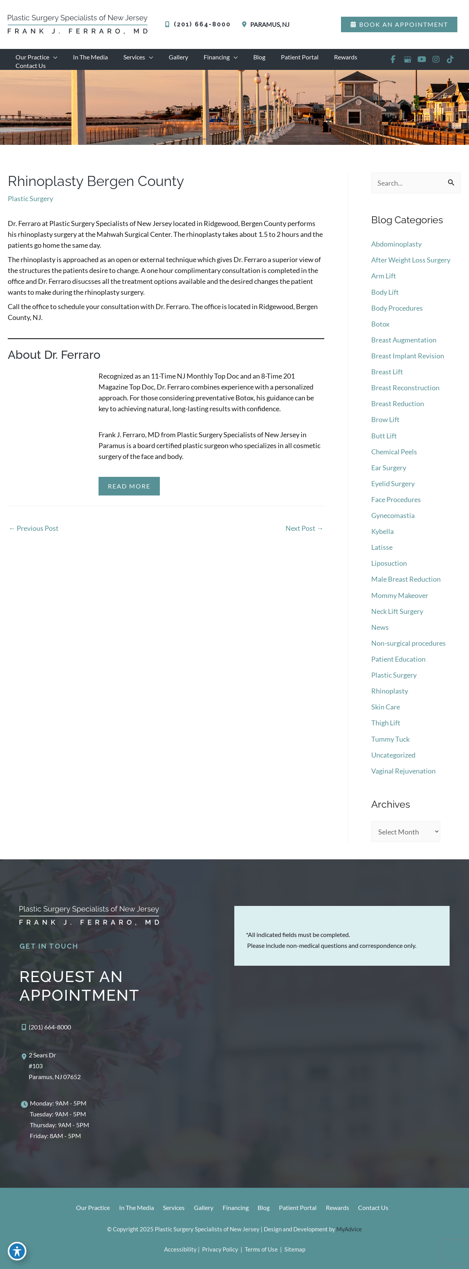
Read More (129, 494)
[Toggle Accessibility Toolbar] (17, 1252)
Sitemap (294, 1249)
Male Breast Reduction (406, 583)
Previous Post (34, 536)
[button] (399, 24)
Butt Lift (384, 441)
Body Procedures (397, 315)
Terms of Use (261, 1249)
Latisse (382, 551)
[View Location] (264, 25)
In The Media (129, 1208)
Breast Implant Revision (407, 362)
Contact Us (378, 1208)
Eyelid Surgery (393, 488)
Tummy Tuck (390, 740)
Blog (264, 1208)
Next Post (305, 536)
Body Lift (385, 300)
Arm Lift (383, 284)
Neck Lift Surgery (397, 614)
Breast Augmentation (403, 346)
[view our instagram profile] (436, 63)
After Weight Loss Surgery (410, 268)
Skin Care (385, 708)
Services (169, 1208)
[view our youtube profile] (421, 63)
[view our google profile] (407, 63)
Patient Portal (299, 1208)
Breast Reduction (397, 409)
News (380, 630)
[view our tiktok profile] (450, 63)
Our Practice (85, 1208)
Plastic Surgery (30, 206)
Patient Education (398, 661)
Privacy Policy (220, 1249)
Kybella (382, 535)
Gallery (200, 1208)
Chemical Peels (394, 457)
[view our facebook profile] (393, 63)
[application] (52, 57)
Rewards (341, 1208)
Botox (380, 331)
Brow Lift (385, 425)
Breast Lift (387, 378)
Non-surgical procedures (408, 645)
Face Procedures (396, 504)
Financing (234, 1208)
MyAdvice (349, 1229)
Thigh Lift (385, 724)
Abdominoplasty (396, 252)
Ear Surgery (388, 472)
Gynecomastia (393, 520)
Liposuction (389, 567)
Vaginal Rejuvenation (403, 771)
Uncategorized (393, 755)
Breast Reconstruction (405, 394)
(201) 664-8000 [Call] (202, 24)
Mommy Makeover (399, 598)
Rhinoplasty (389, 692)
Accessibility (180, 1249)
